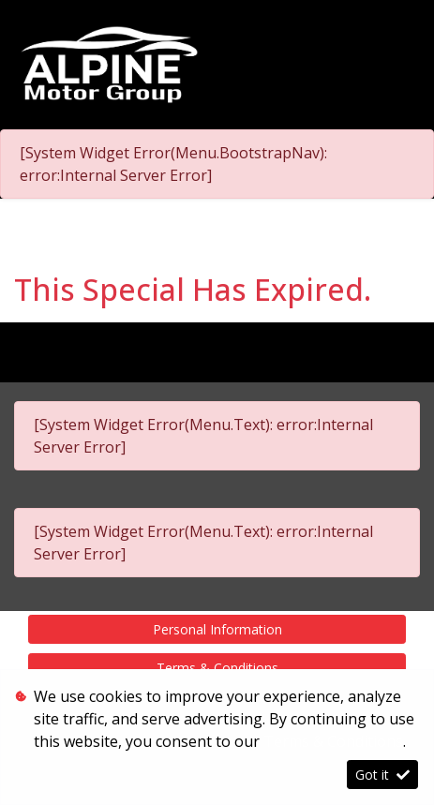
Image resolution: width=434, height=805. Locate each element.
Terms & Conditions (217, 668)
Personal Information (217, 629)
